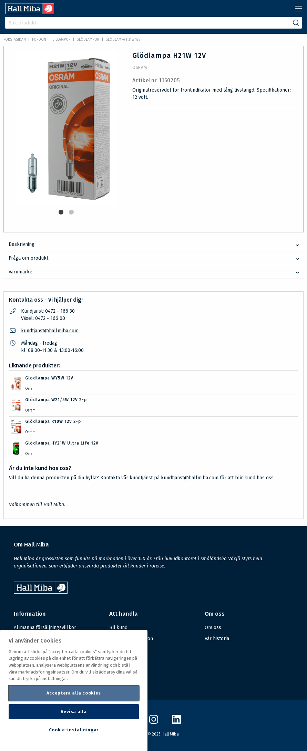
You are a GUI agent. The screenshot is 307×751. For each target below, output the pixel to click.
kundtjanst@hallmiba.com (50, 331)
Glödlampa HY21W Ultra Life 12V (62, 443)
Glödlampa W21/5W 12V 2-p (56, 399)
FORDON (39, 40)
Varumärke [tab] (20, 272)
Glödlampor (87, 40)
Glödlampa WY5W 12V (49, 378)
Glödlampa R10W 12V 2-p (53, 421)
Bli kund (118, 627)
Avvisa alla (73, 711)
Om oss (213, 627)
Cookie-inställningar (74, 729)
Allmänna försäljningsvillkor (45, 627)
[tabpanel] (67, 128)
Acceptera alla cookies (74, 693)
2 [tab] (71, 212)
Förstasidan (14, 40)
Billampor (61, 40)
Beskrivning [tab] (21, 244)
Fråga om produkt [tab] (28, 258)
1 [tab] (61, 212)
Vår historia (217, 639)
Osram (139, 67)
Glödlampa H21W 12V (123, 40)
